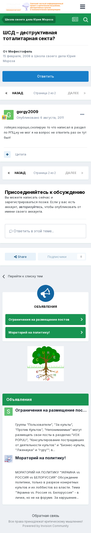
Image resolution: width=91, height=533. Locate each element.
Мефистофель (20, 51)
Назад (17, 93)
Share (20, 256)
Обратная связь (45, 516)
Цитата (20, 154)
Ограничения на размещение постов (38, 319)
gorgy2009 (27, 111)
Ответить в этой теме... (31, 231)
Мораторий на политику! (29, 332)
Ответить (45, 76)
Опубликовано (40, 117)
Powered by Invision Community (46, 526)
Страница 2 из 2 (45, 93)
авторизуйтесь (30, 207)
